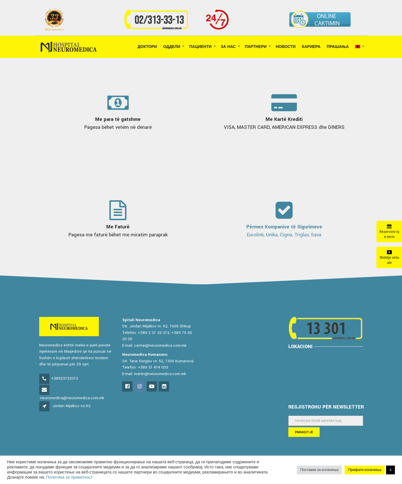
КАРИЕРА (311, 46)
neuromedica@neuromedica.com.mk (72, 398)
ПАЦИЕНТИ (200, 46)
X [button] (390, 470)
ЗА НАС (228, 46)
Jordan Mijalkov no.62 (71, 406)
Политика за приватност (69, 477)
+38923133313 (64, 378)
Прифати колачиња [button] (364, 470)
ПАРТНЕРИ (256, 46)
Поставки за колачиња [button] (319, 470)
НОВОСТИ (285, 46)
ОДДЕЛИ (171, 46)
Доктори (147, 46)
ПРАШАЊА (338, 46)
